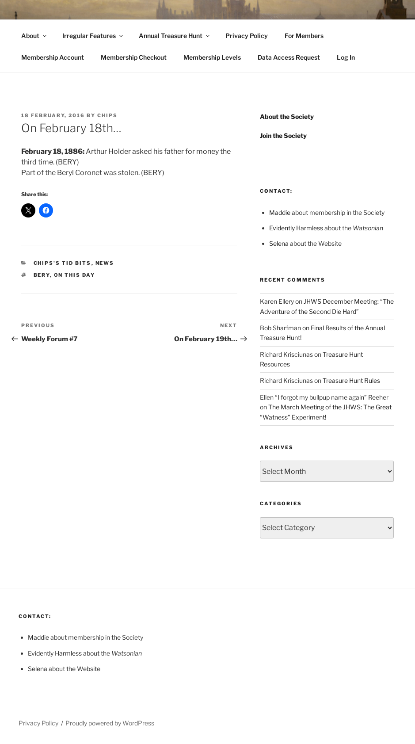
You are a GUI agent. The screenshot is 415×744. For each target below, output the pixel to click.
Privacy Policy (246, 35)
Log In (346, 57)
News (104, 263)
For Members (304, 35)
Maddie (279, 212)
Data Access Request (289, 57)
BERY (42, 275)
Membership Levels (212, 57)
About (34, 35)
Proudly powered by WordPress (109, 723)
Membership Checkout (134, 57)
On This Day (74, 275)
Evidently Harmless (296, 228)
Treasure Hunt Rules (351, 380)
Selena (279, 243)
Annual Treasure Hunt (175, 35)
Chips (107, 115)
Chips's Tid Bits (62, 263)
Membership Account (52, 57)
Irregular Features (93, 35)
